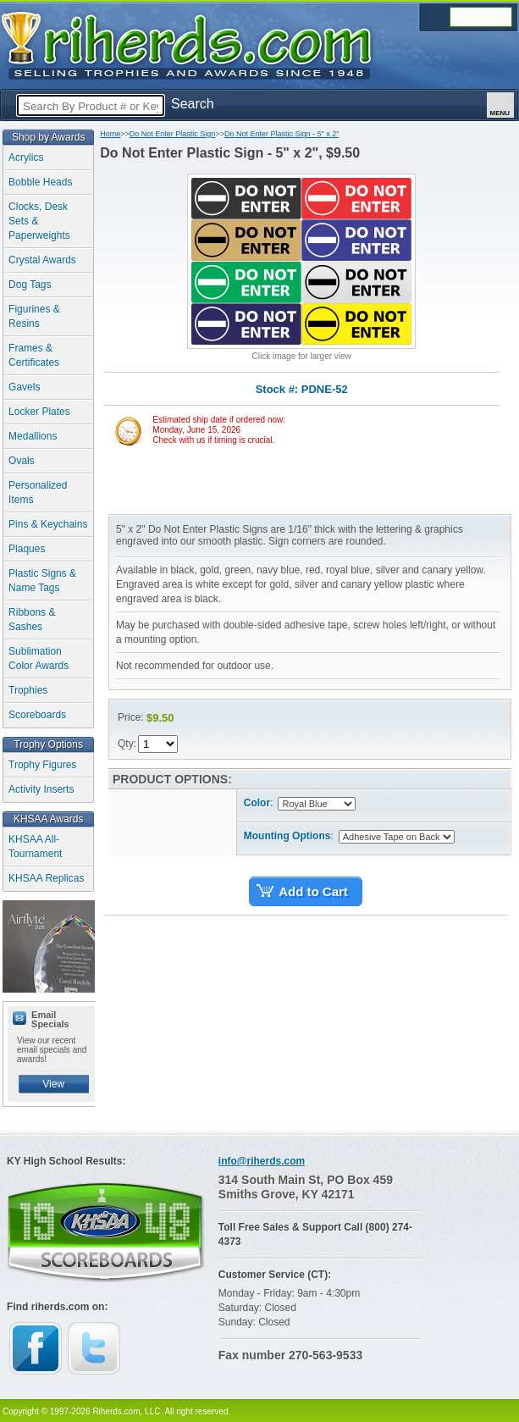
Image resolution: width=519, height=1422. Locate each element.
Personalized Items (37, 492)
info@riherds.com (261, 1161)
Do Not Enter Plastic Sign (173, 134)
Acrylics (25, 157)
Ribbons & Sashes (31, 619)
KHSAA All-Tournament (35, 846)
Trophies (27, 690)
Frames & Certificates (33, 355)
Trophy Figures (42, 765)
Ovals (21, 461)
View (53, 1084)
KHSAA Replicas (46, 878)
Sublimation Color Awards (38, 658)
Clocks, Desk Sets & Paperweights (39, 221)
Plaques (26, 549)
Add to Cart (313, 891)
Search (192, 104)
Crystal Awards (42, 260)
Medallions (32, 436)
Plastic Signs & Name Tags (42, 580)
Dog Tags (29, 284)
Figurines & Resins (34, 316)
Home (110, 134)
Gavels (24, 387)
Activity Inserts (41, 789)
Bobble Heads (40, 182)
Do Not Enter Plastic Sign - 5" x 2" (281, 134)
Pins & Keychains (47, 524)
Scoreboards (37, 715)
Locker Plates (39, 412)
